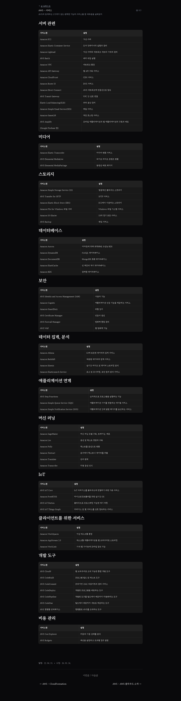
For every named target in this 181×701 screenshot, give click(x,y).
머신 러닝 (46, 418)
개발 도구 (47, 555)
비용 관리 (46, 618)
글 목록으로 (44, 6)
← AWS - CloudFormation (53, 684)
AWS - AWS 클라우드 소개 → (127, 684)
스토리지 (46, 174)
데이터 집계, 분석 (53, 337)
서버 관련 (46, 23)
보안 (42, 281)
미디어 (44, 137)
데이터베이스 (50, 231)
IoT (41, 474)
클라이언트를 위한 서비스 (61, 518)
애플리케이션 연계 (54, 381)
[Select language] (139, 10)
